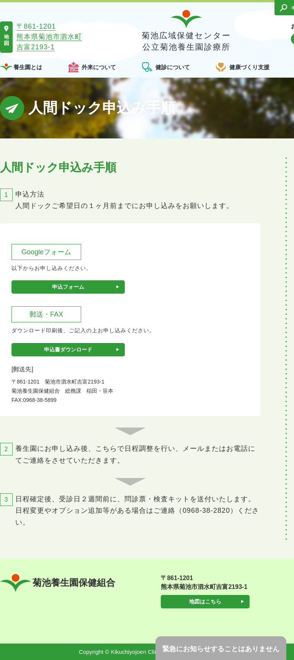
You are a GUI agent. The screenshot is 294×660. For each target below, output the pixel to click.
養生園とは (27, 67)
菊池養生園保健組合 (57, 583)
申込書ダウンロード (68, 349)
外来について (99, 67)
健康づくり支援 (249, 67)
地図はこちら (205, 601)
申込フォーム (68, 287)
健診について (172, 67)
